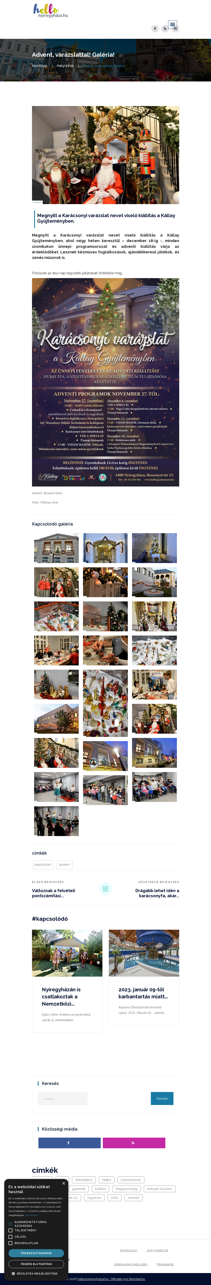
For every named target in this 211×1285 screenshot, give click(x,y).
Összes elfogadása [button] (36, 1253)
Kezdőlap (39, 66)
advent (64, 864)
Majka (106, 1180)
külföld (100, 1189)
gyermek (78, 1189)
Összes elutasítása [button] (36, 1264)
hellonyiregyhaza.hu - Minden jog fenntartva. (111, 1279)
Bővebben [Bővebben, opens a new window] (32, 1215)
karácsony (43, 864)
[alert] (36, 1230)
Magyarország (126, 1189)
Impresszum (128, 1250)
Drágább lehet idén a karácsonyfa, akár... (157, 893)
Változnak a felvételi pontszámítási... (53, 893)
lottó (114, 1198)
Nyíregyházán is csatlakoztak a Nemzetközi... (61, 996)
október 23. (69, 1198)
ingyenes (94, 1198)
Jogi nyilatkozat (157, 1250)
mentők (133, 1198)
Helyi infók (65, 66)
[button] (10, 1224)
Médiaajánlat (165, 1264)
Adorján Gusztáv (159, 1189)
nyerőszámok (131, 1180)
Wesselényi (83, 1180)
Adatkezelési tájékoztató (130, 1264)
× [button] (63, 1183)
